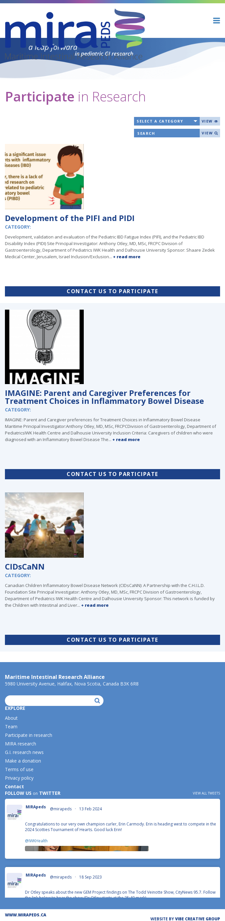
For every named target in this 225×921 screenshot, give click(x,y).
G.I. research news (24, 752)
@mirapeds (61, 809)
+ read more (127, 257)
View (210, 121)
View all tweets (206, 793)
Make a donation (23, 761)
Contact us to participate (112, 291)
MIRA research (20, 743)
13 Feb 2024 (91, 809)
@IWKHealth (36, 841)
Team (11, 726)
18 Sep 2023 (91, 877)
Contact (14, 786)
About (11, 718)
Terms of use (19, 769)
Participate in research (28, 735)
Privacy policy (19, 778)
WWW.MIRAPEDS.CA (25, 915)
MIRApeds (36, 807)
